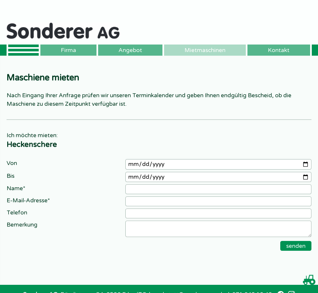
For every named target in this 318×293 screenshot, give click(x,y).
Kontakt (278, 50)
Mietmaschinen (204, 50)
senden (296, 246)
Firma (68, 50)
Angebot (130, 50)
